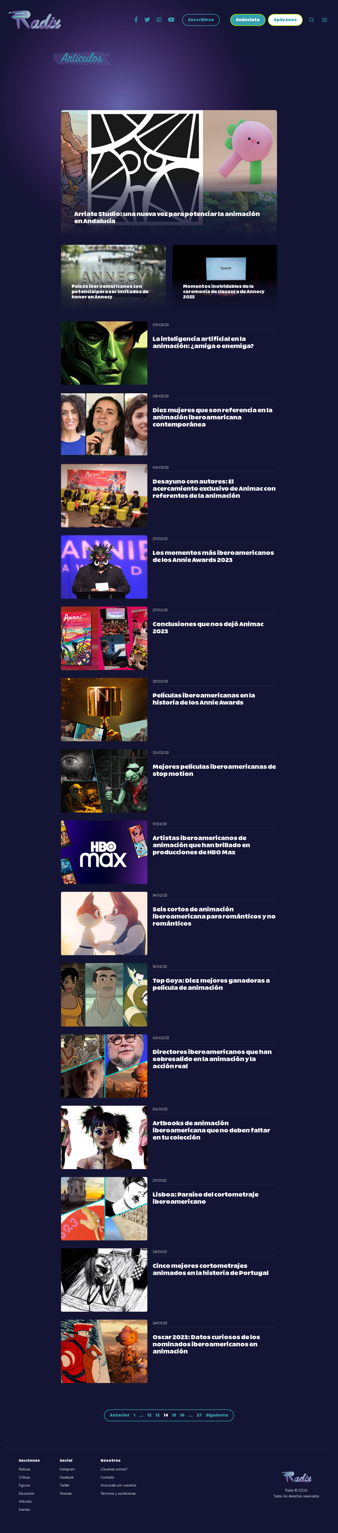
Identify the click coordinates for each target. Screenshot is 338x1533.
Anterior (120, 1415)
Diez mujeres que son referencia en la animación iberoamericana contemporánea (213, 417)
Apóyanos (285, 20)
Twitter (64, 1485)
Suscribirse (201, 20)
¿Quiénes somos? (114, 1469)
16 (182, 1415)
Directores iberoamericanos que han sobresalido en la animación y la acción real (212, 1059)
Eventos (24, 1509)
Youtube (66, 1493)
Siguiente (217, 1415)
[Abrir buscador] (311, 19)
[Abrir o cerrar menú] (324, 20)
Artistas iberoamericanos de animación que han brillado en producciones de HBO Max (201, 845)
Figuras (24, 1485)
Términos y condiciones (118, 1493)
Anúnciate (248, 20)
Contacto (107, 1477)
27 (199, 1415)
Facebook (66, 1477)
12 (149, 1415)
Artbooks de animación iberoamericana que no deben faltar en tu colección (211, 1131)
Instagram (67, 1469)
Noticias (24, 1469)
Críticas (24, 1477)
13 (158, 1415)
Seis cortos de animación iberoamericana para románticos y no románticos (214, 917)
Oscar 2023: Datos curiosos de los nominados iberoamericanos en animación (206, 1344)
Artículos (25, 1501)
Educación (26, 1493)
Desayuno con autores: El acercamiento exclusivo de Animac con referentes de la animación (214, 489)
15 (174, 1415)
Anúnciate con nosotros (118, 1485)
